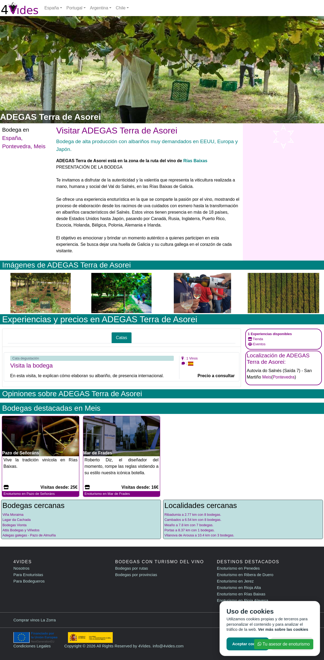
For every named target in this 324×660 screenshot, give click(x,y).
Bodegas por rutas (131, 568)
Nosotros (21, 568)
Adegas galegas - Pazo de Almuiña (29, 535)
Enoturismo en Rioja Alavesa (242, 600)
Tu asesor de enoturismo (284, 644)
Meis (40, 146)
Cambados (172, 520)
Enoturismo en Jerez (235, 581)
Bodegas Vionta (14, 525)
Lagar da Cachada (16, 520)
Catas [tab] (121, 337)
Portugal (74, 8)
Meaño (169, 525)
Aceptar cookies (247, 644)
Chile (120, 8)
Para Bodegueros (29, 581)
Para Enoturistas (28, 574)
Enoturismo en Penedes (238, 568)
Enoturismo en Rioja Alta (239, 587)
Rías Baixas (195, 160)
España (51, 8)
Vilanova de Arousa (179, 535)
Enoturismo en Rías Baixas (241, 594)
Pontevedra (16, 146)
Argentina (99, 8)
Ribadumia (172, 515)
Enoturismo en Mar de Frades (107, 494)
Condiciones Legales (32, 646)
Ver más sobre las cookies (283, 629)
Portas (169, 530)
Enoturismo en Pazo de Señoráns (29, 494)
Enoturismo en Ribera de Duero (245, 574)
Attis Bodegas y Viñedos (21, 530)
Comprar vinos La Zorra (34, 620)
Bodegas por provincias (136, 574)
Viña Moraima (13, 515)
